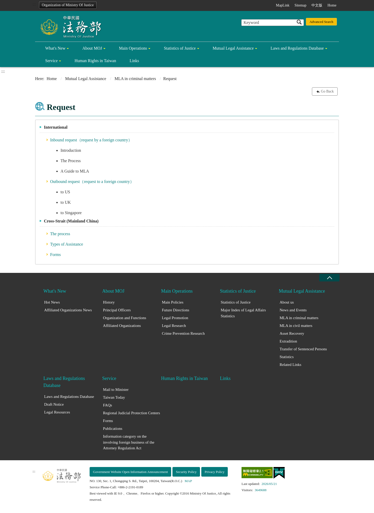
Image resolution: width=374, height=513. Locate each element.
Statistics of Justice (180, 48)
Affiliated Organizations (122, 326)
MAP (188, 481)
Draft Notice (54, 404)
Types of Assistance (66, 244)
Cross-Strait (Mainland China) (71, 221)
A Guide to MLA (75, 171)
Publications (112, 428)
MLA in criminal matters (135, 78)
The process (60, 234)
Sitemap (300, 5)
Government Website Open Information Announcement (130, 472)
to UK (66, 202)
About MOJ (92, 48)
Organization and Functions (124, 318)
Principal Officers (117, 310)
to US (65, 192)
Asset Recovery (291, 333)
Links (134, 60)
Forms (55, 254)
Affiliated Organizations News (68, 310)
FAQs (107, 405)
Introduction (71, 150)
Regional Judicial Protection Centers (131, 413)
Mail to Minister (116, 389)
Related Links (290, 365)
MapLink (282, 5)
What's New (55, 48)
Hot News (52, 302)
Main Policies (172, 302)
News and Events (292, 310)
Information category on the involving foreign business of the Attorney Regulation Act (128, 442)
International (56, 127)
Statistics (286, 357)
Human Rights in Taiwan (95, 60)
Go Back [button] (327, 91)
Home (332, 5)
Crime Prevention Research (183, 333)
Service (51, 60)
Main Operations (133, 48)
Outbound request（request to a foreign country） (92, 181)
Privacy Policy (214, 472)
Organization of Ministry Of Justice (68, 5)
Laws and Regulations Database (297, 48)
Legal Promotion (175, 318)
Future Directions (175, 310)
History (109, 302)
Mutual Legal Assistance (233, 48)
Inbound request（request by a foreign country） (91, 140)
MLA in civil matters (295, 326)
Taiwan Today (114, 397)
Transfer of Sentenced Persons (303, 349)
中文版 (316, 5)
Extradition (288, 341)
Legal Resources (57, 412)
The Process (71, 161)
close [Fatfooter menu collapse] (329, 277)
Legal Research (174, 326)
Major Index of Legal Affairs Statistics (243, 313)
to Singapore (71, 213)
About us (286, 302)
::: (34, 4)
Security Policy (186, 472)
